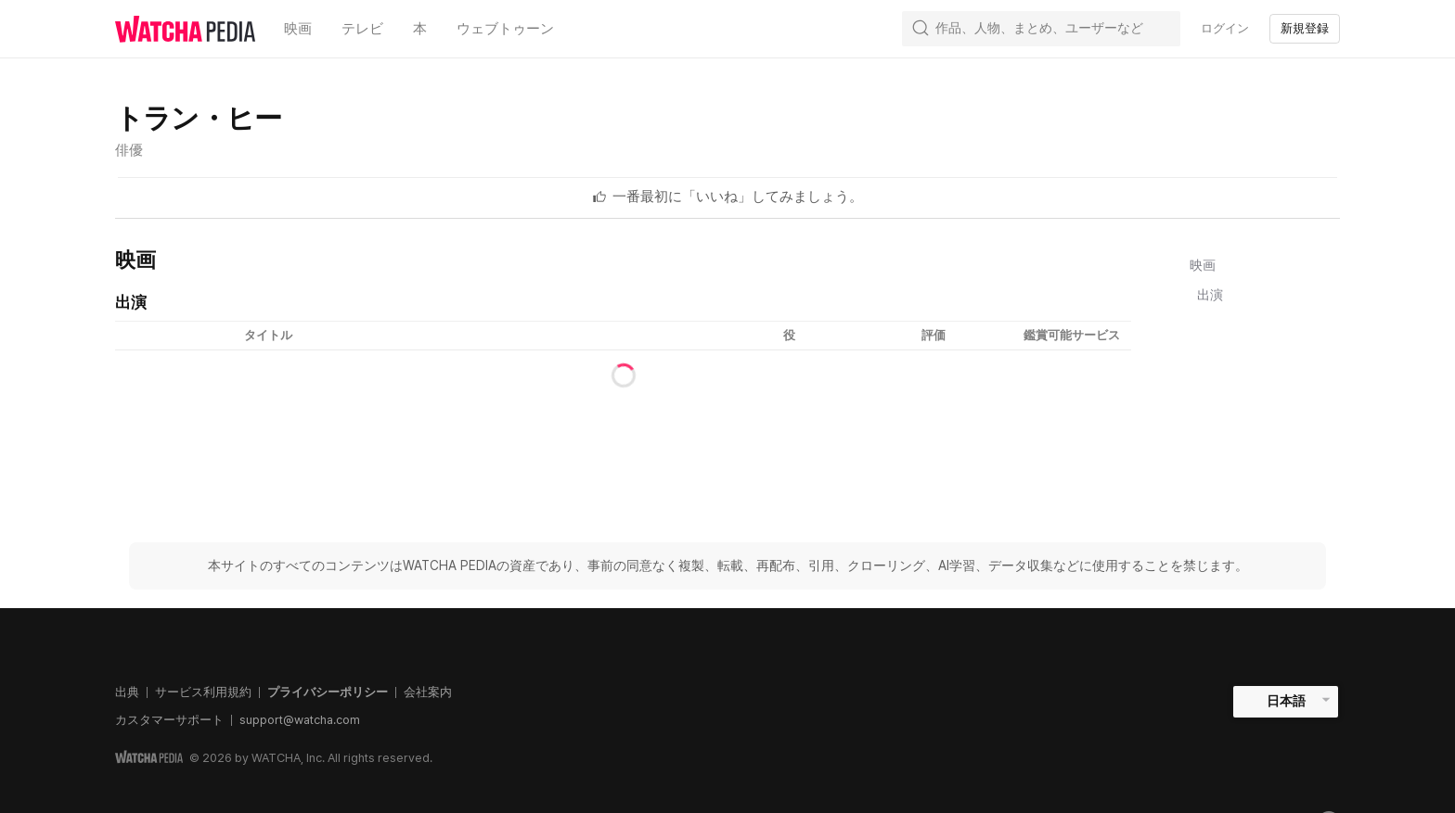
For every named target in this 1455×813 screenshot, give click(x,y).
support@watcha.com (299, 720)
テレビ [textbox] (362, 28)
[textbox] (737, 196)
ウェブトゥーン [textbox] (505, 28)
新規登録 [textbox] (1305, 28)
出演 (1210, 294)
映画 (1203, 265)
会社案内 (428, 692)
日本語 (1286, 700)
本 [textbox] (420, 28)
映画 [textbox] (298, 28)
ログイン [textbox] (1225, 28)
